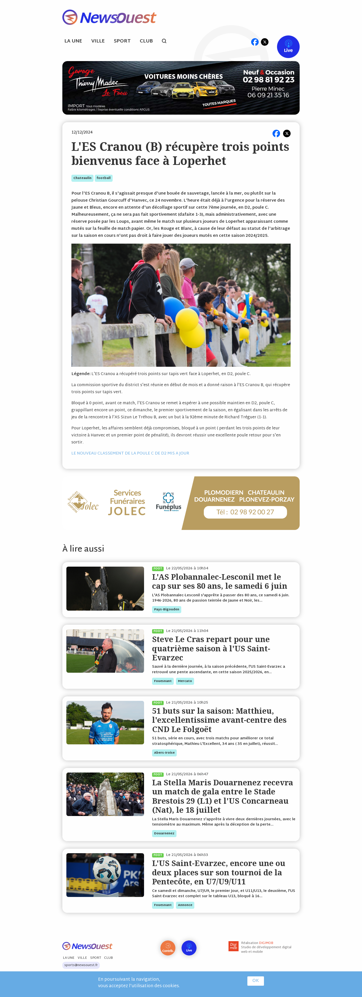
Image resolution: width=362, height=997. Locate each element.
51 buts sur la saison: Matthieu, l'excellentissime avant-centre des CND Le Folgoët (219, 720)
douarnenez (164, 834)
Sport (122, 41)
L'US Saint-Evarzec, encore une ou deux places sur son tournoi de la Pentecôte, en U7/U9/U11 (218, 872)
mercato (185, 681)
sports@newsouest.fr (81, 965)
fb (255, 42)
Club (146, 41)
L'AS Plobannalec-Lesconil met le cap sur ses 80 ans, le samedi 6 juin (219, 581)
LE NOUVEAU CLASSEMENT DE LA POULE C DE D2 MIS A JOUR (130, 453)
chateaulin (82, 178)
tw (264, 42)
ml (245, 42)
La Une (73, 41)
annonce (185, 905)
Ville (98, 41)
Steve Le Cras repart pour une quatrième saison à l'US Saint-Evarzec (211, 648)
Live (283, 42)
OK (255, 981)
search (167, 42)
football (104, 178)
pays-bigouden (166, 610)
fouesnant (163, 681)
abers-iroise (164, 753)
